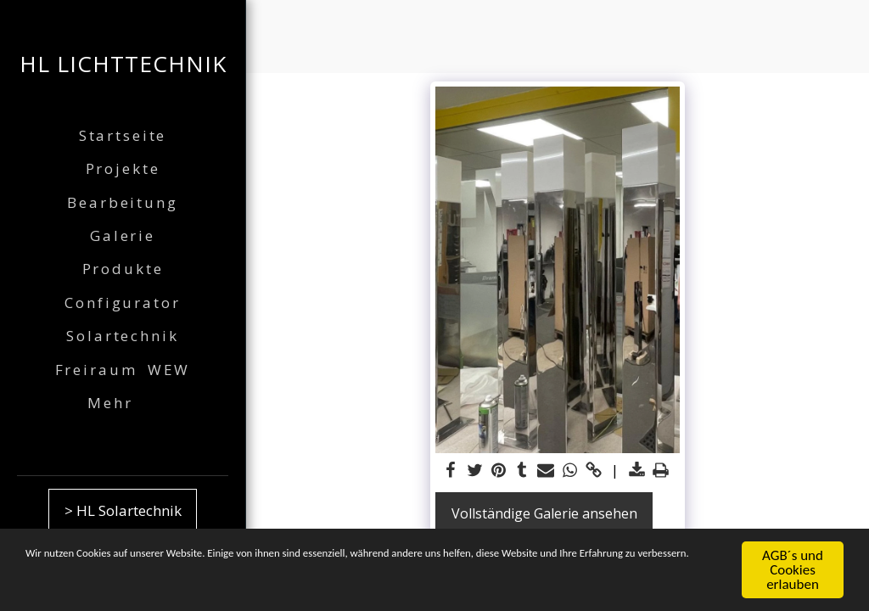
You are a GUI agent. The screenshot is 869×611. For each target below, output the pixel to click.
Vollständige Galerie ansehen (544, 513)
